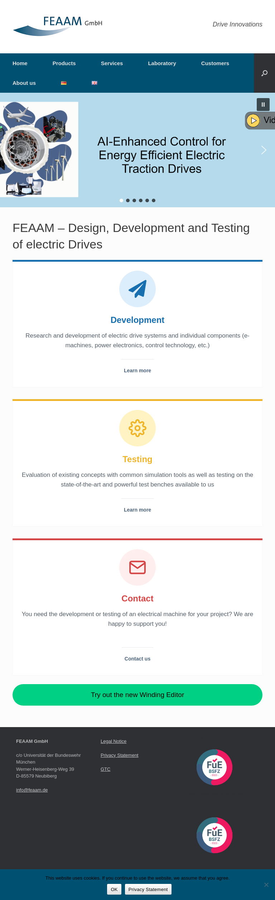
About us (24, 83)
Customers (215, 63)
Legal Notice (113, 741)
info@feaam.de (32, 790)
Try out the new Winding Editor (137, 694)
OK (114, 889)
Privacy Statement (120, 755)
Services (112, 63)
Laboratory (162, 63)
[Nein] (266, 884)
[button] (264, 73)
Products (64, 63)
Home (20, 63)
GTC (105, 769)
